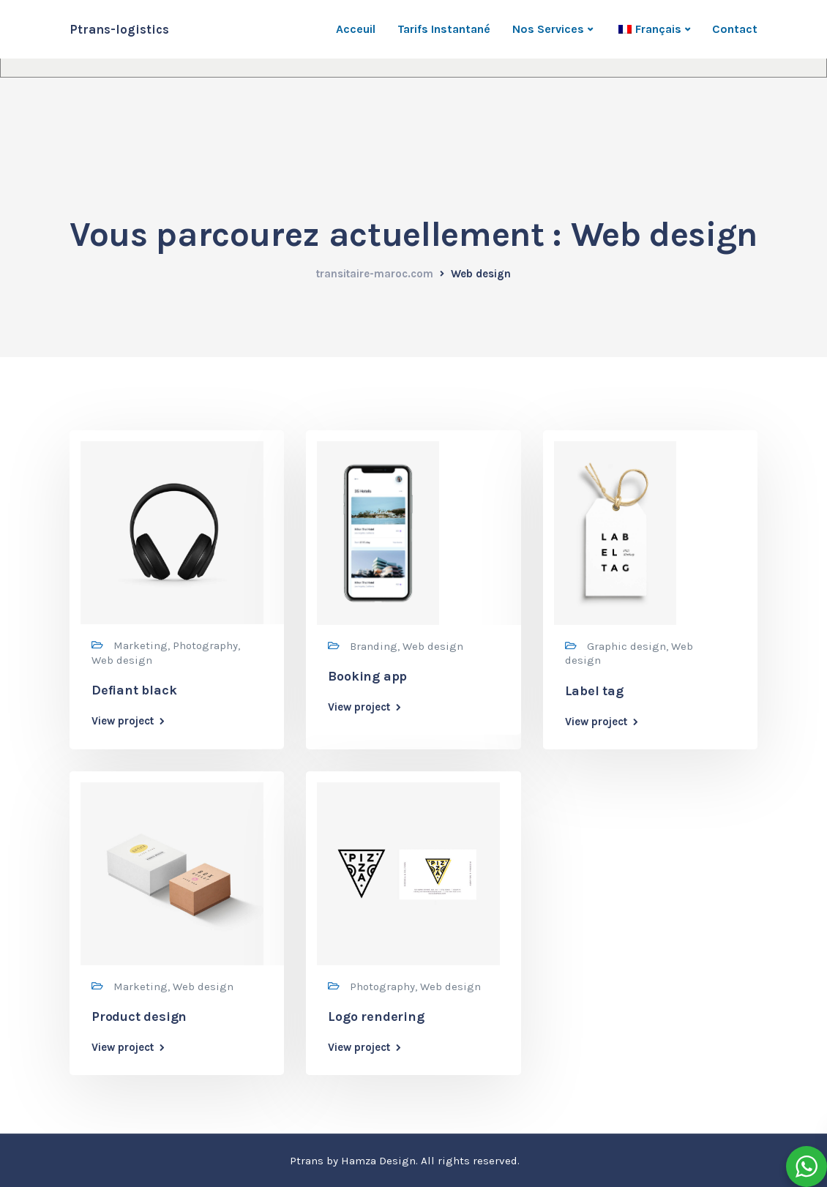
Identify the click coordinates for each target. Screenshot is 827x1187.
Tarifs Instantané (443, 29)
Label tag (594, 691)
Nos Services (548, 29)
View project (122, 721)
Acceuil (355, 29)
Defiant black (133, 690)
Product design (139, 1016)
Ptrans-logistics (119, 29)
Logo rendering (376, 1016)
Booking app (367, 676)
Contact (734, 29)
